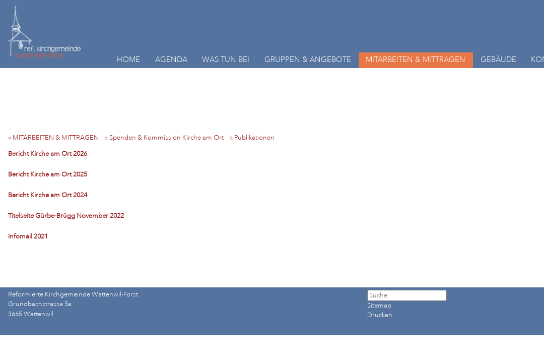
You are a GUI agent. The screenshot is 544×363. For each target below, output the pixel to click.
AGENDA (171, 60)
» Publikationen (254, 138)
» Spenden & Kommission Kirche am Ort (166, 138)
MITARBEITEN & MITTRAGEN (415, 60)
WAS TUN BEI (225, 60)
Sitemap (379, 305)
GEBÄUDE (498, 60)
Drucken (379, 315)
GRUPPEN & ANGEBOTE (307, 60)
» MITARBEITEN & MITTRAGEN (55, 138)
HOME (128, 60)
